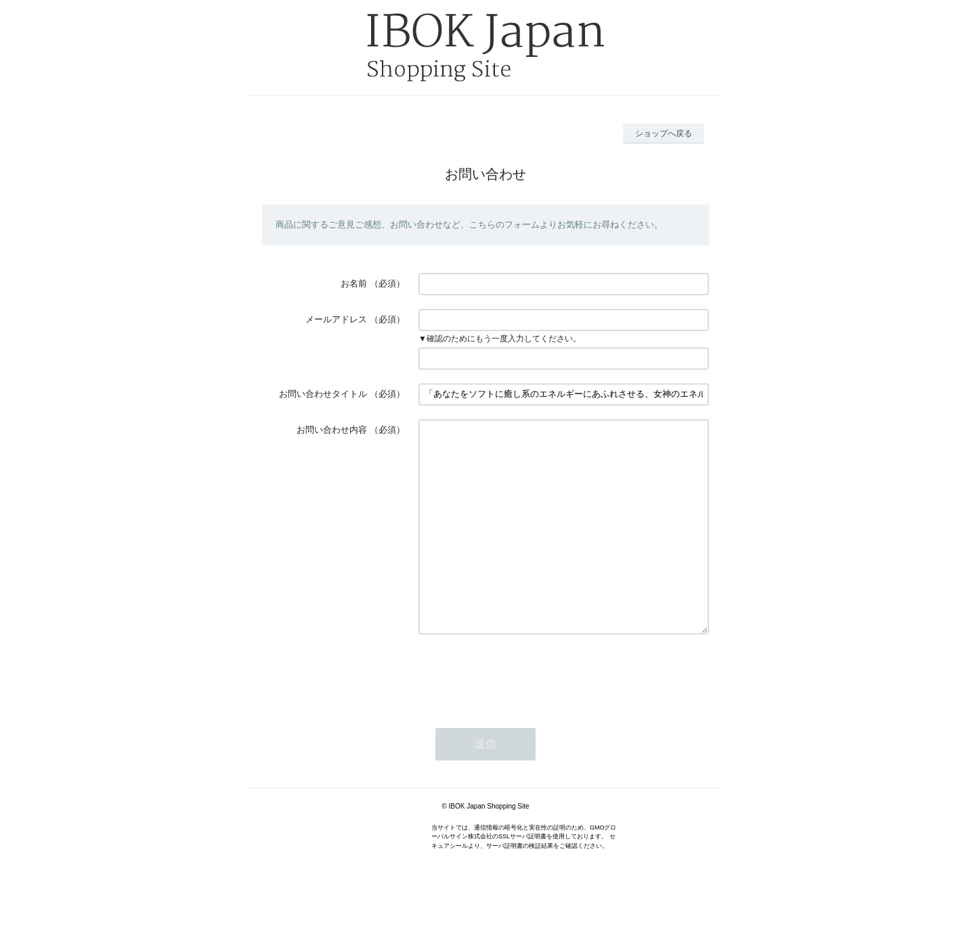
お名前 (354, 283)
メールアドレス (336, 319)
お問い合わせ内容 (332, 430)
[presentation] (521, 715)
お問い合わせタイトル (323, 394)
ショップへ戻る (663, 133)
